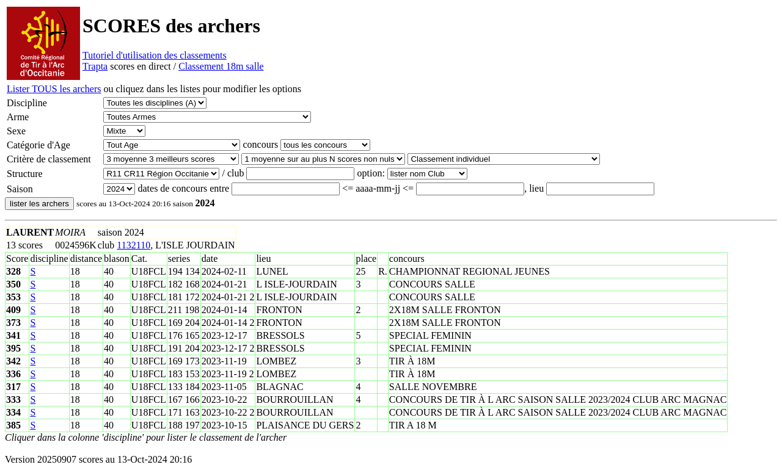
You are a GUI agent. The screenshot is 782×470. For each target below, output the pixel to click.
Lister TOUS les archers (54, 89)
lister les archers (39, 203)
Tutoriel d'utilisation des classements (154, 55)
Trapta (95, 66)
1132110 (133, 245)
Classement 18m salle (221, 66)
